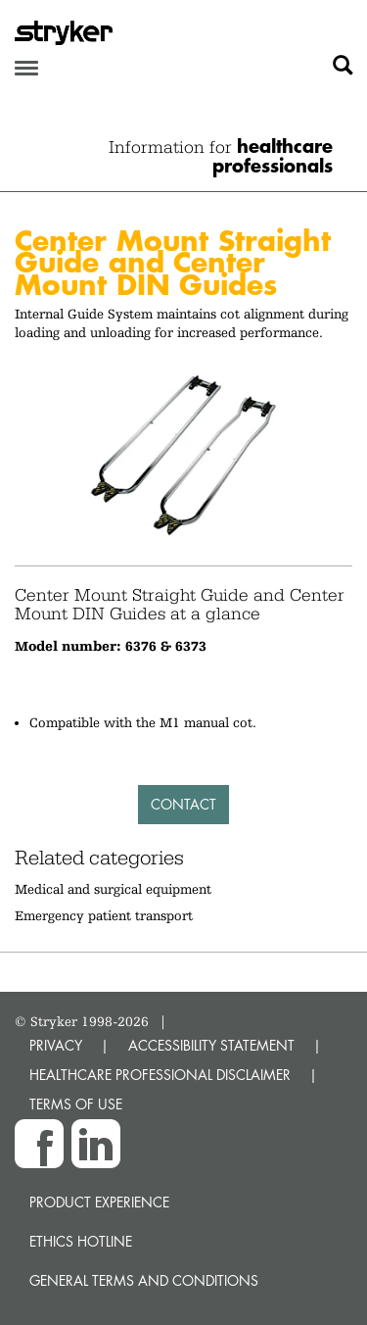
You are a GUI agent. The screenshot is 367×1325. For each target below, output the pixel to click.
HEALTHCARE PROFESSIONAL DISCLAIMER (160, 1074)
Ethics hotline (80, 1241)
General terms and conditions (143, 1280)
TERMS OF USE (75, 1104)
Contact (183, 804)
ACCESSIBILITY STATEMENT (211, 1045)
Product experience (99, 1202)
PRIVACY (55, 1045)
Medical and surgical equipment (113, 889)
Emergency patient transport (104, 915)
